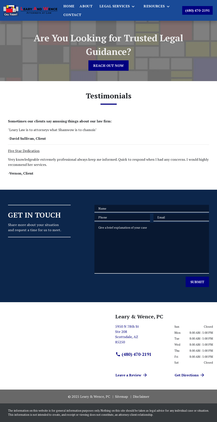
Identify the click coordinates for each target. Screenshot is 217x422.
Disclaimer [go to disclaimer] (141, 396)
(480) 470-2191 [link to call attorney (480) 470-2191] (133, 354)
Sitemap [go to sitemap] (121, 396)
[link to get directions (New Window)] (141, 336)
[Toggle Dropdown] (134, 6)
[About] (86, 6)
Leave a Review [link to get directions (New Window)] (131, 375)
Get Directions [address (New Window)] (190, 375)
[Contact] (72, 14)
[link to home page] (30, 10)
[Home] (69, 6)
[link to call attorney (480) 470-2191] (197, 10)
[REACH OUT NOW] (108, 65)
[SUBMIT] (197, 282)
